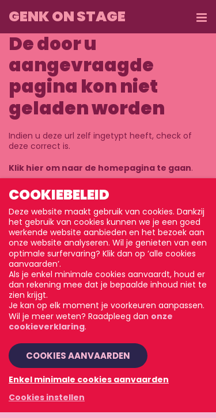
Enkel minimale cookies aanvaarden (89, 379)
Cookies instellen (47, 397)
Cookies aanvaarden (78, 356)
